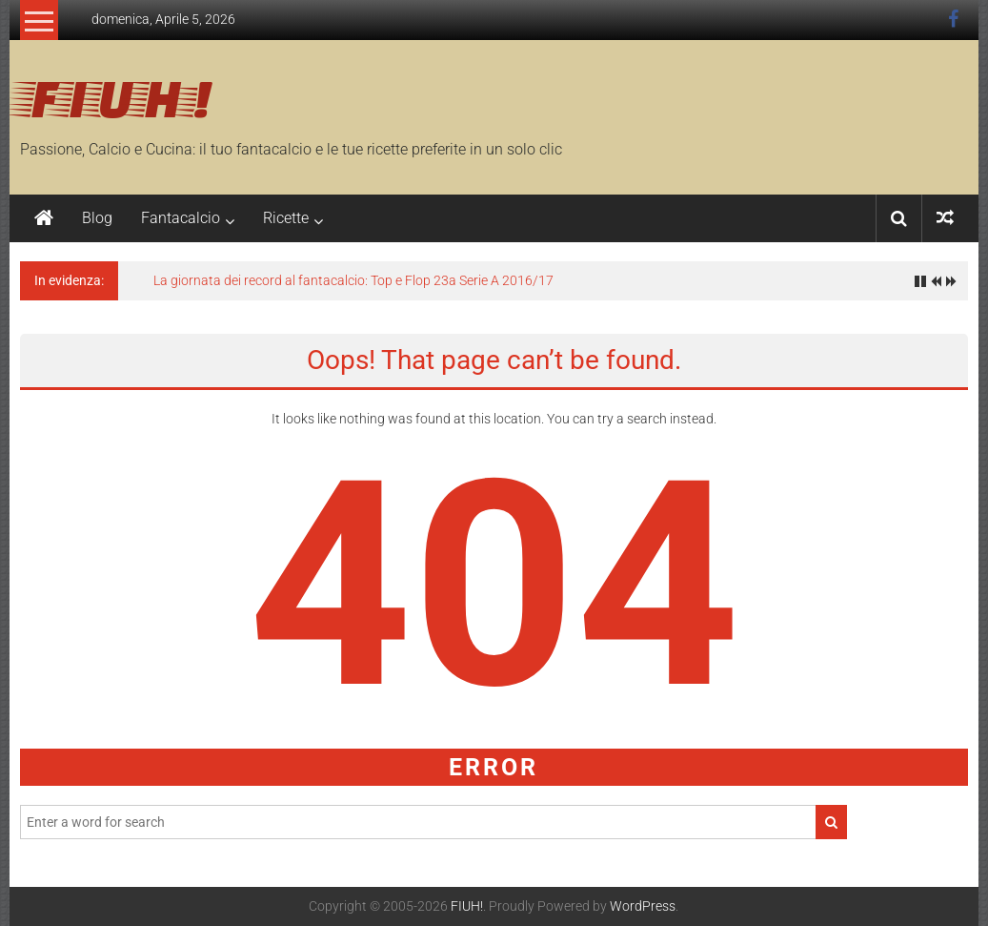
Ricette (286, 218)
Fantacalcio (180, 218)
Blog (97, 218)
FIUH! (116, 96)
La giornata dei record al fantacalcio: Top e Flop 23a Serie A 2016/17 (353, 280)
